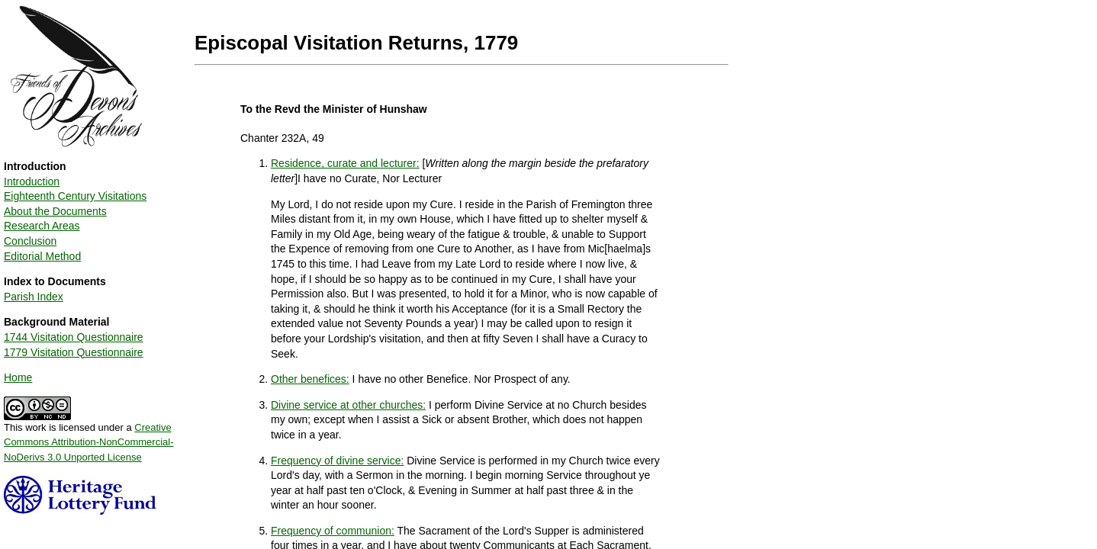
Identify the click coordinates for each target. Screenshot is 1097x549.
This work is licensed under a (89, 437)
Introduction (32, 181)
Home (18, 377)
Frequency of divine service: (337, 460)
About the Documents (55, 211)
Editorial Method (42, 256)
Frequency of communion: (332, 531)
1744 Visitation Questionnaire (73, 337)
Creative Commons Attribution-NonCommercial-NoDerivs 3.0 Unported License (89, 442)
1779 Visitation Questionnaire (73, 352)
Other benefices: (310, 379)
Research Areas (42, 226)
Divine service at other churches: (348, 405)
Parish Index (33, 297)
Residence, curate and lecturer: (345, 163)
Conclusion (30, 241)
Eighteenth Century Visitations (75, 196)
